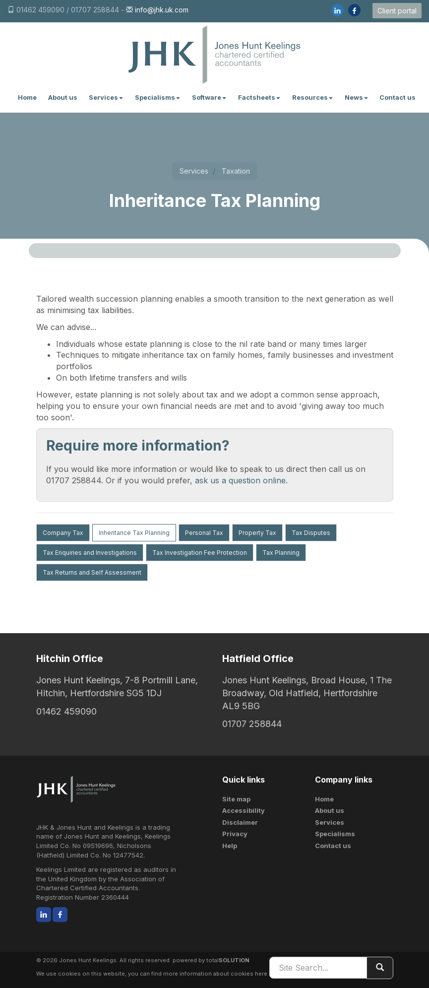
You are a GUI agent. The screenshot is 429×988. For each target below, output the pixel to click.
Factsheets (259, 97)
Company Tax (63, 532)
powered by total (211, 960)
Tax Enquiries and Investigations (90, 552)
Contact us (397, 97)
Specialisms (157, 97)
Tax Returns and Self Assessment (92, 572)
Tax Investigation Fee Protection (199, 552)
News (356, 97)
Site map (236, 799)
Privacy (234, 834)
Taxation (236, 171)
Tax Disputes (311, 532)
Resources (312, 97)
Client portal (397, 10)
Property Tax (257, 532)
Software (209, 97)
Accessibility (243, 810)
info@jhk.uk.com (161, 9)
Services (106, 97)
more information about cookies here (215, 973)
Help (229, 846)
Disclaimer (240, 822)
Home (27, 97)
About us (62, 97)
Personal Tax (204, 532)
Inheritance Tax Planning (134, 532)
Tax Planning (281, 552)
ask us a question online (240, 480)
